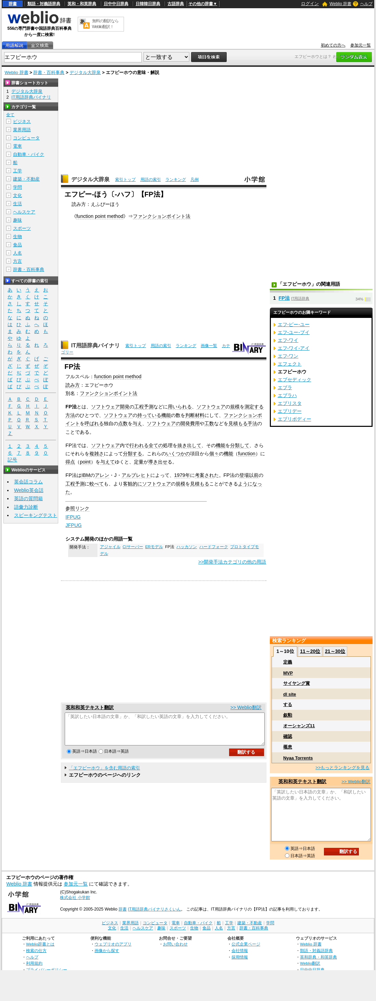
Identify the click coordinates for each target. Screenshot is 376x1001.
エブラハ (287, 395)
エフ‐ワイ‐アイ (294, 348)
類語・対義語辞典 (43, 3)
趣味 (17, 220)
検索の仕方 (36, 950)
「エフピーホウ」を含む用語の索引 (104, 774)
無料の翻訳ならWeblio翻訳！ (105, 23)
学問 (17, 187)
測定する (254, 406)
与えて (107, 462)
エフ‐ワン (288, 356)
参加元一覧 (360, 45)
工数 (209, 423)
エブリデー (290, 411)
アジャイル (110, 547)
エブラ (285, 387)
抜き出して (189, 445)
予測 (148, 406)
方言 (17, 261)
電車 (17, 146)
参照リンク (77, 508)
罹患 (287, 747)
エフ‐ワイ (288, 340)
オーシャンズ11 (299, 725)
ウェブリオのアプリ (113, 944)
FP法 (284, 298)
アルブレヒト (136, 475)
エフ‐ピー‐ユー (294, 324)
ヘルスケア (24, 211)
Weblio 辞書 (340, 3)
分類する (132, 453)
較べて (96, 483)
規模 (235, 406)
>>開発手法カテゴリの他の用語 (232, 562)
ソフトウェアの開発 (168, 423)
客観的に (132, 483)
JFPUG (73, 525)
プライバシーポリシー (46, 969)
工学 (17, 170)
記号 (12, 460)
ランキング (175, 179)
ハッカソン (186, 547)
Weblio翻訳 (310, 963)
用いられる (180, 406)
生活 (17, 203)
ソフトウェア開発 (110, 406)
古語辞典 (175, 3)
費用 (195, 423)
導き (153, 462)
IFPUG (72, 517)
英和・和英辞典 (81, 3)
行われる (139, 445)
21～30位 (335, 651)
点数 (123, 423)
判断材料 (194, 415)
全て (10, 115)
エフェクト (290, 364)
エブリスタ (290, 403)
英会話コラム (28, 481)
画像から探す (107, 950)
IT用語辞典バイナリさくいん (154, 909)
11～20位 (310, 651)
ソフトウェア (211, 406)
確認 (287, 736)
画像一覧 (209, 345)
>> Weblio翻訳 (246, 707)
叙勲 (287, 715)
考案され (204, 475)
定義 (287, 662)
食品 (17, 244)
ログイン (310, 3)
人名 (17, 253)
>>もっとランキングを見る (342, 767)
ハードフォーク (213, 547)
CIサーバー (133, 547)
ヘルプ (366, 3)
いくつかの (178, 453)
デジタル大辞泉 (85, 72)
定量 (138, 462)
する (287, 704)
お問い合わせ (175, 944)
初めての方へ (333, 45)
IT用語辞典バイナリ (95, 345)
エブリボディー (294, 419)
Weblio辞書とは (40, 944)
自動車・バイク (28, 154)
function (246, 453)
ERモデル (154, 547)
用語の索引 (150, 179)
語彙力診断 (26, 507)
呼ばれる (94, 423)
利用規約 (34, 963)
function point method (100, 216)
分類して (239, 445)
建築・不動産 (26, 179)
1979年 (182, 475)
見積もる (238, 423)
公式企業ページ (245, 944)
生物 (17, 236)
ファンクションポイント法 (161, 216)
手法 (252, 423)
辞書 (13, 3)
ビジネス (22, 121)
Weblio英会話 (28, 490)
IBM (86, 475)
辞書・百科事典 (48, 72)
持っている (149, 415)
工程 (139, 406)
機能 (166, 415)
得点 (70, 462)
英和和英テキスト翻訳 (90, 707)
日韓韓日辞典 (148, 3)
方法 (70, 415)
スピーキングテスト (35, 515)
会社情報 (239, 950)
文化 (17, 195)
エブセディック (294, 379)
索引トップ (125, 179)
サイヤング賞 (296, 683)
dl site (289, 694)
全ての (156, 445)
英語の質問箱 (28, 498)
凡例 (194, 179)
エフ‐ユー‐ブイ (294, 332)
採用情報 (239, 957)
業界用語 (22, 129)
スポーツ (22, 228)
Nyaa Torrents (298, 758)
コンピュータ (26, 137)
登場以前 (249, 475)
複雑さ (96, 453)
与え (137, 423)
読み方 (72, 385)
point (85, 462)
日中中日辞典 (116, 3)
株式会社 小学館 (75, 897)
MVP (288, 673)
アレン (102, 475)
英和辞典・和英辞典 (318, 957)
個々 (214, 453)
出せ (162, 462)
